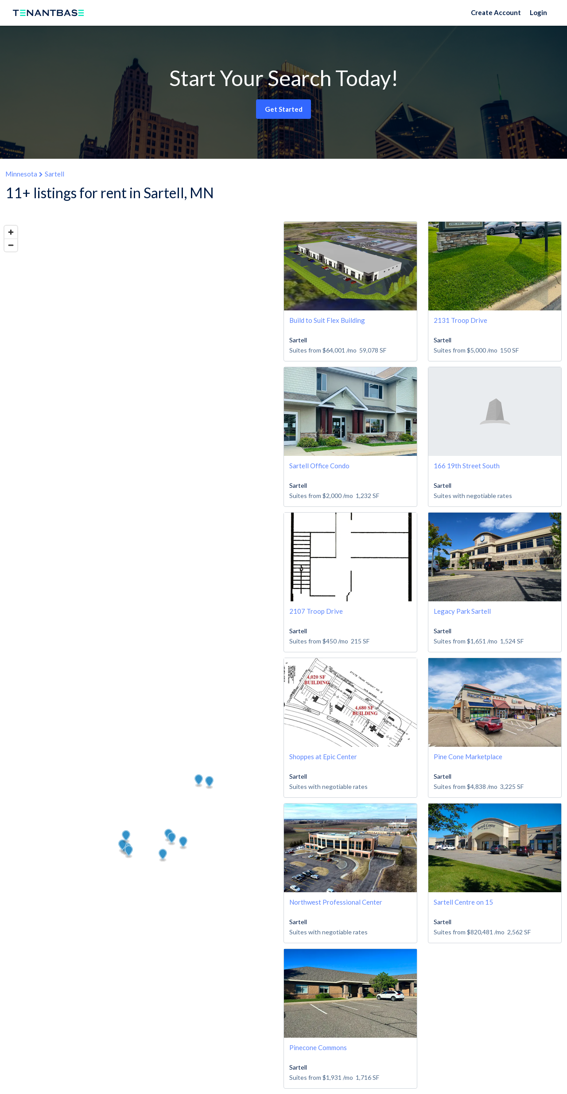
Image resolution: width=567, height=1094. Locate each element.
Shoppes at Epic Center (323, 757)
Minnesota (21, 174)
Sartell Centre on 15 (463, 902)
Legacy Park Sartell (462, 611)
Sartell (54, 174)
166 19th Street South (467, 466)
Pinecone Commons (318, 1047)
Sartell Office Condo (319, 466)
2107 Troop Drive (316, 611)
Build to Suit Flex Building (327, 320)
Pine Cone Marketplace (468, 757)
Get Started (284, 109)
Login (538, 12)
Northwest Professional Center (335, 902)
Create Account (496, 12)
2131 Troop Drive (460, 320)
